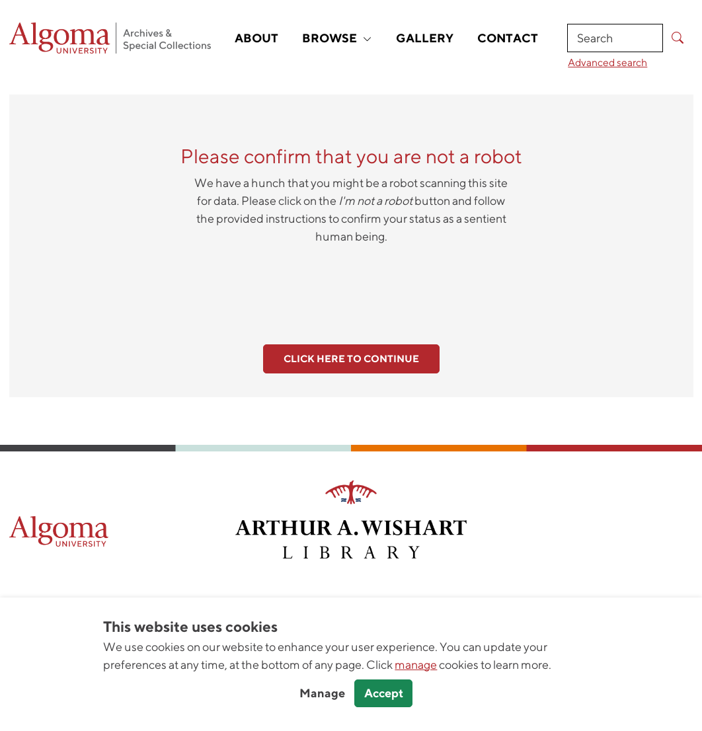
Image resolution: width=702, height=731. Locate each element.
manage (416, 665)
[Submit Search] (677, 38)
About (256, 38)
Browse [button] (337, 38)
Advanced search (607, 62)
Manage (322, 693)
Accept (383, 693)
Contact (507, 38)
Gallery (424, 38)
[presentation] (351, 287)
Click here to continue (351, 358)
